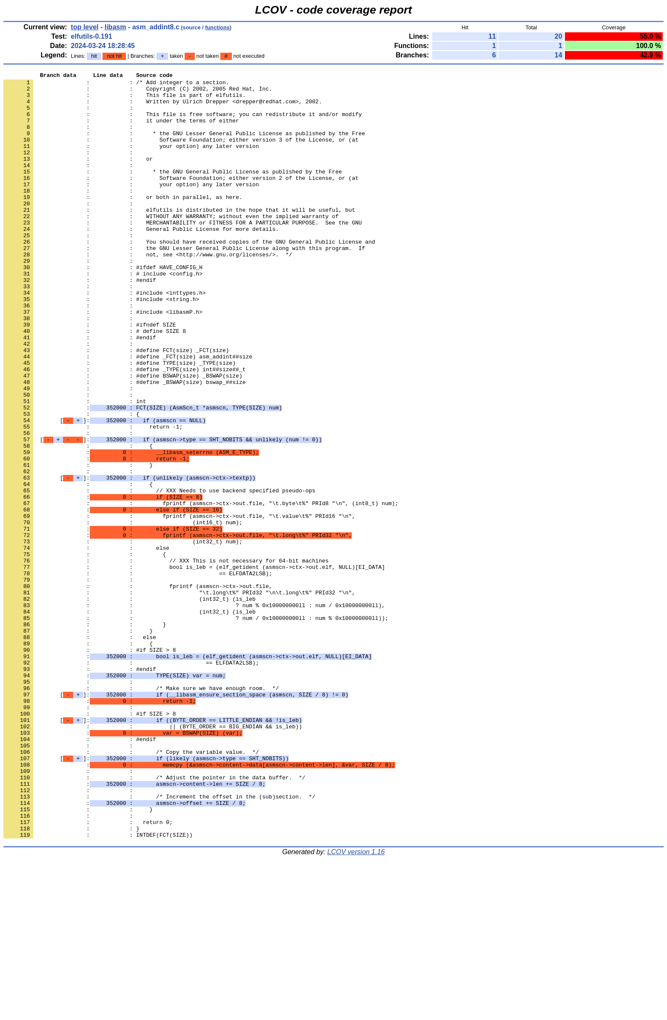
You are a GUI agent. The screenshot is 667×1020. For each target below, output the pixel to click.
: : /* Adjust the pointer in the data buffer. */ (154, 919)
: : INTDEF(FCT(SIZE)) (98, 988)
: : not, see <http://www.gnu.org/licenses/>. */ (147, 291)
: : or (78, 176)
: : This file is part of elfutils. (124, 100)
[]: (104, 490)
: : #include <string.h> (101, 345)
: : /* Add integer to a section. (116, 84)
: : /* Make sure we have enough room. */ (141, 811)
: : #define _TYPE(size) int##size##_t (124, 429)
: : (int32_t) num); (122, 635)
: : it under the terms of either (121, 130)
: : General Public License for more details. (141, 260)
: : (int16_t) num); (122, 613)
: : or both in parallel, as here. (122, 222)
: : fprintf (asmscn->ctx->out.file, (137, 689)
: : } (78, 544)
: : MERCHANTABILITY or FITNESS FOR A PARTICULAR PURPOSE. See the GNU (182, 253)
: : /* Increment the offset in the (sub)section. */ (159, 942)
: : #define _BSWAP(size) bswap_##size (124, 444)
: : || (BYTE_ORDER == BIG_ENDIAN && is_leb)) (152, 857)
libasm (115, 27)
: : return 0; (88, 972)
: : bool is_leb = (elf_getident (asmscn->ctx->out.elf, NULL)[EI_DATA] (194, 666)
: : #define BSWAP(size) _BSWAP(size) (122, 436)
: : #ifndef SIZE (89, 375)
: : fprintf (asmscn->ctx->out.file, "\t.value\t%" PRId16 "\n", (179, 605)
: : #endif (79, 322)
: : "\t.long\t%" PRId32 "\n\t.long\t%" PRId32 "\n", (179, 697)
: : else (86, 643)
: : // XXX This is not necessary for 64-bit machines (165, 658)
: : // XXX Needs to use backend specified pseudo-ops (159, 574)
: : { (71, 482)
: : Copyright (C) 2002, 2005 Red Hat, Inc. (137, 92)
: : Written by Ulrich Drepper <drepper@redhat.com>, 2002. (162, 107)
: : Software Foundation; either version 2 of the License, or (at (181, 199)
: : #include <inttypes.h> (104, 337)
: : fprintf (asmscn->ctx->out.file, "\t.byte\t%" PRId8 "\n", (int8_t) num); (200, 590)
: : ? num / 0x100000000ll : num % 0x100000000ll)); (195, 727)
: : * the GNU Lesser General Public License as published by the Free (184, 146)
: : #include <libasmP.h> (102, 360)
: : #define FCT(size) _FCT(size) (116, 406)
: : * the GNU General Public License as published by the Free (172, 192)
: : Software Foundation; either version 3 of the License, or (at (181, 153)
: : (69, 115)
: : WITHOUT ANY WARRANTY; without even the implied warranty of (171, 245)
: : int (74, 467)
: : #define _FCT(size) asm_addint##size (127, 414)
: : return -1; (92, 498)
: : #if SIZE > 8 (89, 766)
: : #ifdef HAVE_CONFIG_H (102, 306)
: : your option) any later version (131, 161)
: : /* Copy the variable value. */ (131, 888)
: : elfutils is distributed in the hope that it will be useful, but (179, 238)
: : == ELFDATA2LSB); (137, 674)
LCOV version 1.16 (356, 1005)
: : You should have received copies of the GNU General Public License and (189, 276)
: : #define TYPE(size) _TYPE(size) (119, 421)
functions (217, 27)
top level (85, 27)
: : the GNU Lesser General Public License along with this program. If (184, 283)
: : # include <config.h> (102, 314)
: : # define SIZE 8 (94, 383)
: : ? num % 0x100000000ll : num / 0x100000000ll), (194, 712)
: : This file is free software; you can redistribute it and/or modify (182, 123)
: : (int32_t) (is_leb (129, 704)
